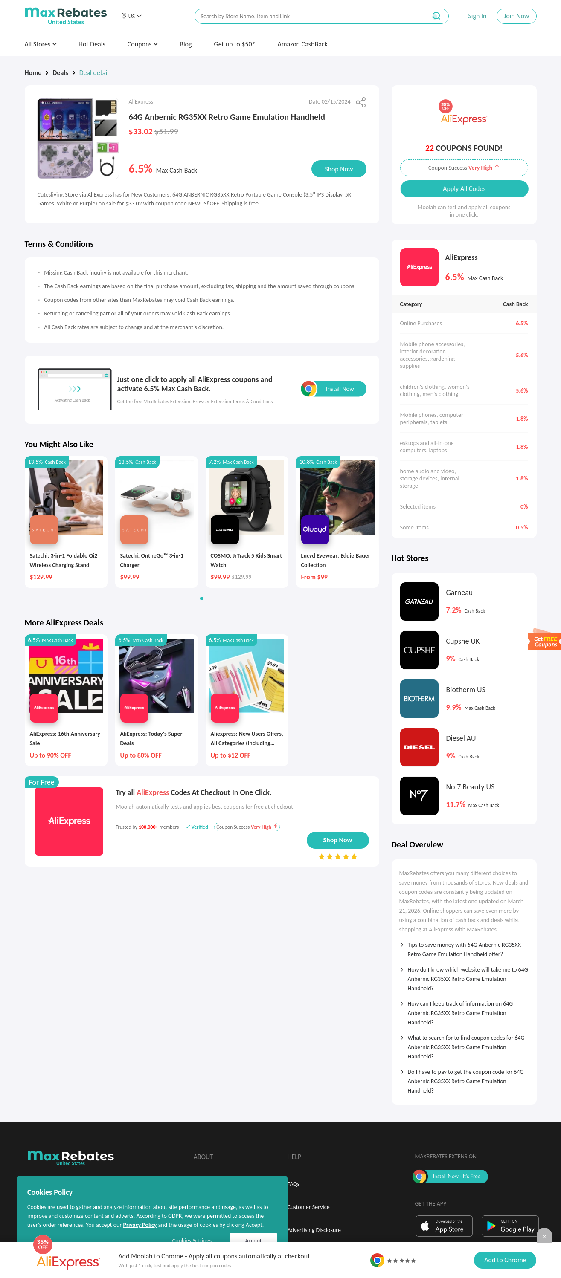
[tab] (464, 946)
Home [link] (33, 73)
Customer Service (309, 1207)
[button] (131, 16)
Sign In (477, 16)
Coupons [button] (143, 44)
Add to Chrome (505, 1260)
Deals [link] (60, 73)
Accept (253, 1240)
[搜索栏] (305, 16)
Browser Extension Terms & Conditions (233, 402)
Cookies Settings (192, 1240)
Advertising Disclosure (314, 1230)
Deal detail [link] (94, 73)
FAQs (294, 1184)
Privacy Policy (140, 1225)
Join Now (516, 16)
